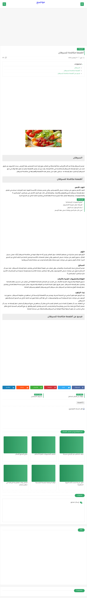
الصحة (81, 49)
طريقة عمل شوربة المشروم (72, 205)
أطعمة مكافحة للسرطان (71, 71)
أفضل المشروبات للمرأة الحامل (44, 454)
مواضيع (40, 2)
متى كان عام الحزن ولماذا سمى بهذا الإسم (68, 210)
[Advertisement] (43, 28)
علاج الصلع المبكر (21, 454)
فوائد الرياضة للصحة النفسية (45, 483)
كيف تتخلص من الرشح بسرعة (73, 454)
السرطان (77, 68)
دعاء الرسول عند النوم (74, 208)
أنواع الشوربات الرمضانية (74, 202)
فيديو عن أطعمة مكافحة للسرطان (68, 73)
